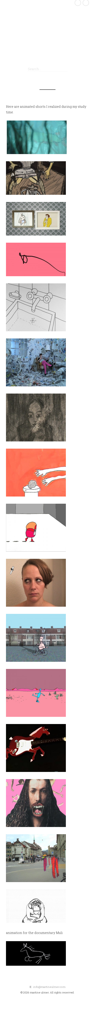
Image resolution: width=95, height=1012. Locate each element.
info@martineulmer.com (49, 987)
